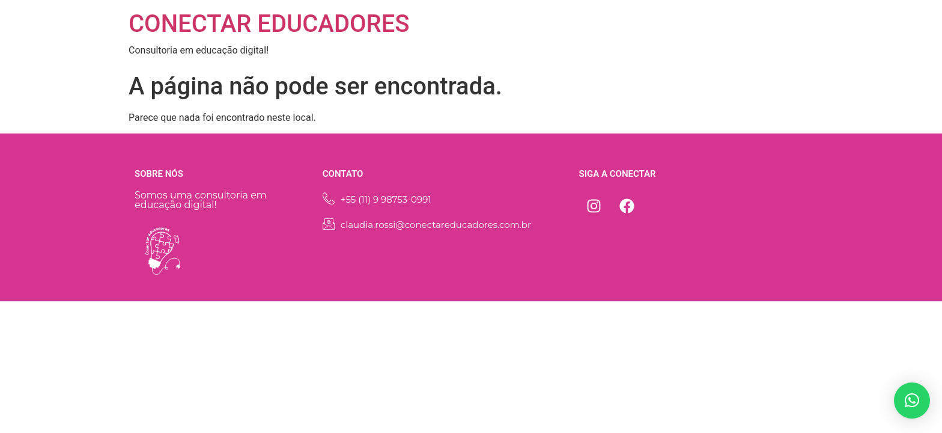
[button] (912, 400)
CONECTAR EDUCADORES (269, 24)
